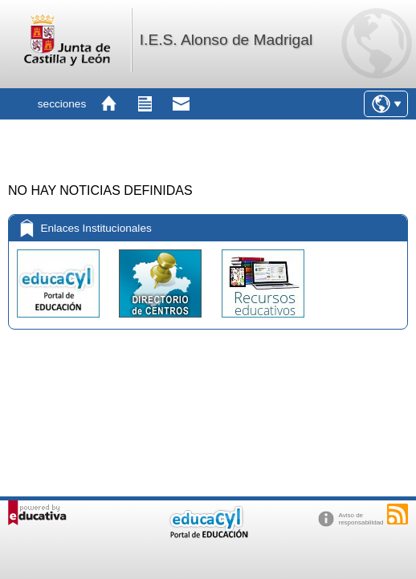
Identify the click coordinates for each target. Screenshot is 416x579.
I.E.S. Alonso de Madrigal (226, 39)
